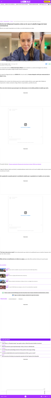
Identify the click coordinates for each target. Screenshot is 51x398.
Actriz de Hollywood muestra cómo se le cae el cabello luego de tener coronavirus (27, 21)
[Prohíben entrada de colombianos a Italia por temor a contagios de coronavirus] (3, 281)
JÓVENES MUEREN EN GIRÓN (33, 4)
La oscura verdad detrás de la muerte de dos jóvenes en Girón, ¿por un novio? (18, 353)
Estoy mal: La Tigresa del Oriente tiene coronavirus (17, 275)
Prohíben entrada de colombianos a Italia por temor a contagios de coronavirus (23, 281)
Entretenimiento (6, 21)
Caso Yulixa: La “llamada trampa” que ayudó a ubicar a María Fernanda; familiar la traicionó (22, 343)
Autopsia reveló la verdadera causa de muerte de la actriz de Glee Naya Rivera (22, 269)
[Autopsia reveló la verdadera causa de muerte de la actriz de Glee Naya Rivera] (3, 270)
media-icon (25, 396)
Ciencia (7, 285)
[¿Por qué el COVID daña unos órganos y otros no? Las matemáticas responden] (3, 287)
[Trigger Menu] (1, 2)
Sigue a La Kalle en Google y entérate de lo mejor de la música (25, 295)
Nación (3, 354)
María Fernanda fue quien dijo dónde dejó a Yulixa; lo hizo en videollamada (18, 346)
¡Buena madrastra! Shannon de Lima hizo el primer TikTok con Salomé (25, 164)
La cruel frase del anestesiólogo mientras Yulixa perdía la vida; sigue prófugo (18, 349)
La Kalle (1, 21)
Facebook (46, 64)
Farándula (8, 274)
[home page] (25, 2)
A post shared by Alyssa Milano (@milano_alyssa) (25, 142)
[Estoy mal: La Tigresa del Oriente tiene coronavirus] (3, 276)
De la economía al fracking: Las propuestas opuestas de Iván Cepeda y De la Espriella (20, 356)
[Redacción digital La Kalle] (6, 64)
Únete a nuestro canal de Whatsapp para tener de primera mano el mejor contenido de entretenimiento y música (25, 292)
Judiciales (8, 268)
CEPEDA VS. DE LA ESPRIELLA (10, 4)
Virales (11, 21)
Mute (41, 396)
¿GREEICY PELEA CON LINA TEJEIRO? (22, 4)
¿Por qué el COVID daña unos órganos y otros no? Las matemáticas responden (22, 287)
